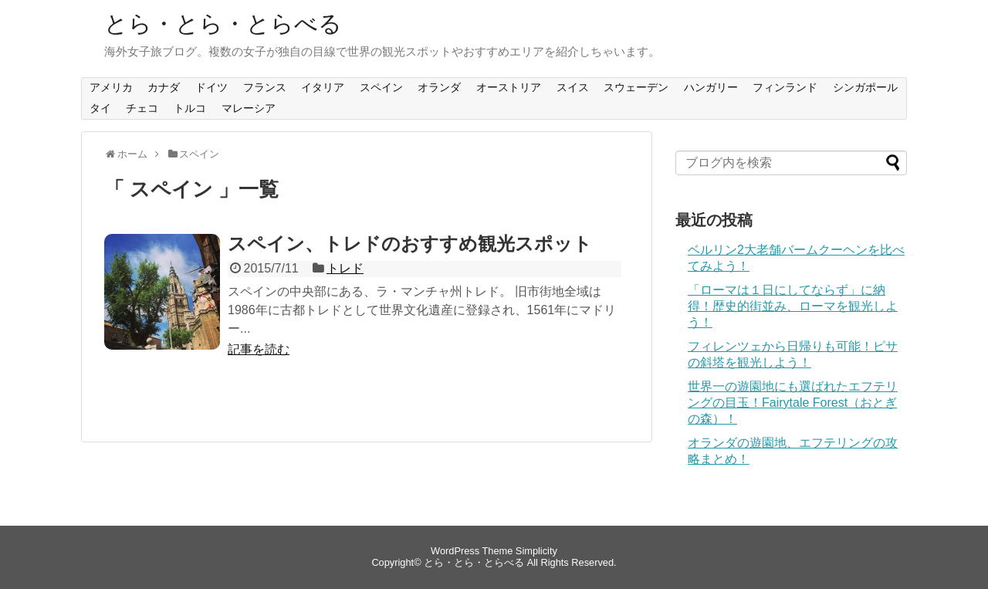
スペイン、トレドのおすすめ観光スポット (410, 243)
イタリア (322, 87)
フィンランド (785, 87)
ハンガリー (711, 87)
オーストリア (508, 87)
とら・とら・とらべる (223, 23)
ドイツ (211, 87)
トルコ (190, 108)
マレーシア (249, 108)
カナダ (163, 87)
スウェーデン (636, 87)
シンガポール (865, 87)
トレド (345, 268)
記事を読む (258, 349)
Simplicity (536, 551)
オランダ (439, 87)
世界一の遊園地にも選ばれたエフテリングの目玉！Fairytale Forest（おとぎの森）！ (793, 402)
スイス (573, 87)
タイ (100, 108)
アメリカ (111, 87)
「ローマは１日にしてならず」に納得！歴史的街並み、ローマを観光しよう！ (793, 306)
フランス (264, 87)
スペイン (381, 87)
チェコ (142, 108)
